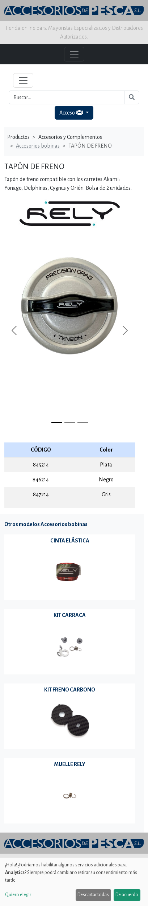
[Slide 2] (82, 422)
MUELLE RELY (69, 764)
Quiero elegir (18, 894)
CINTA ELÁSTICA (69, 541)
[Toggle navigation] (23, 80)
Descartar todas (93, 894)
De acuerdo (126, 894)
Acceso (71, 112)
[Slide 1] (69, 422)
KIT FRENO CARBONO (69, 690)
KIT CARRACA (70, 615)
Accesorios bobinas (38, 146)
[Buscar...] (66, 97)
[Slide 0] (56, 422)
